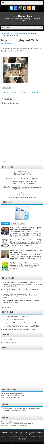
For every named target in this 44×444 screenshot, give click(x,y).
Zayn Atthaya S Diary (9, 342)
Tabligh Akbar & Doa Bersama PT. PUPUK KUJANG (19, 329)
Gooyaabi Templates (27, 434)
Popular (5, 223)
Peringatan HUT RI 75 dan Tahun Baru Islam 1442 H (19, 323)
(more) (13, 286)
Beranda (24, 92)
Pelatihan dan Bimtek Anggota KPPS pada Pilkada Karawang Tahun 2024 (25, 228)
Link (21, 223)
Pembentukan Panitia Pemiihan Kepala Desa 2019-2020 (21, 326)
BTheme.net (22, 439)
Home (4, 33)
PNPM (21, 33)
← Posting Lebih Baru (9, 92)
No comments (6, 44)
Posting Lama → (36, 92)
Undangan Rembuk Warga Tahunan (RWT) (25, 240)
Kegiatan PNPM (12, 33)
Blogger (39, 432)
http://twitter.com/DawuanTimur (17, 425)
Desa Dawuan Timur (23, 16)
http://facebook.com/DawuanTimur (21, 424)
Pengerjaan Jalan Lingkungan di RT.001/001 (20, 40)
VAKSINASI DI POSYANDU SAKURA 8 (15, 316)
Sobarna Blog (7, 339)
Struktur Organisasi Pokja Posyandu (23, 263)
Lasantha (33, 436)
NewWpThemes (12, 436)
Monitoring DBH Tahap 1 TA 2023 (14, 301)
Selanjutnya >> (6, 307)
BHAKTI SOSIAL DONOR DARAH (13, 320)
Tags (14, 223)
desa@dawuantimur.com (14, 422)
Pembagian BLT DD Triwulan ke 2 (14, 289)
